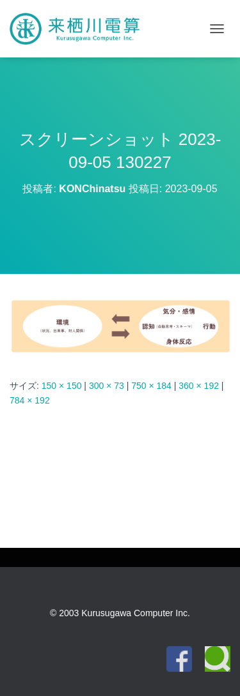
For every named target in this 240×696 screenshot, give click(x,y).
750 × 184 (151, 386)
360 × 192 (199, 386)
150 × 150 (62, 386)
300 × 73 (106, 386)
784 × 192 (30, 400)
